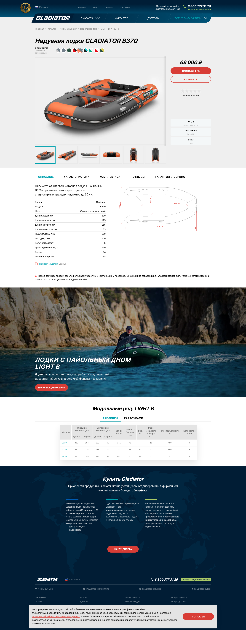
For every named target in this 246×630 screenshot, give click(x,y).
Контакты (125, 7)
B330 (64, 443)
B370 (64, 449)
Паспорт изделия (48, 263)
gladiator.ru (140, 490)
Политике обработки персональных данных (56, 616)
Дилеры (84, 601)
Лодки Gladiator (132, 597)
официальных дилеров (138, 486)
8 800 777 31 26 (199, 6)
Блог (95, 7)
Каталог (84, 597)
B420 (64, 456)
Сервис (108, 7)
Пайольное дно (132, 601)
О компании (40, 597)
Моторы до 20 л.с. (179, 601)
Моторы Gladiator (179, 597)
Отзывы (81, 7)
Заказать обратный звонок (199, 9)
